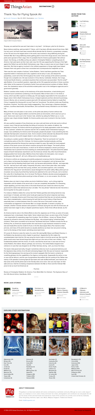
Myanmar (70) (8, 372)
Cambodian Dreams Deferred (85, 33)
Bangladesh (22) (76, 359)
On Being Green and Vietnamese (85, 60)
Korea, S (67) (74, 367)
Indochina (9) (52, 363)
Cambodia (83, 36)
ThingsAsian (8, 1)
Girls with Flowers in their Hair (85, 47)
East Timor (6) (8, 363)
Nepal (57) (29, 372)
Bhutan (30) (7, 361)
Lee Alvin (39, 295)
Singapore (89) (30, 374)
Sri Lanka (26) (52, 374)
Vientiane (41, 18)
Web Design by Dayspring (82, 410)
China (13, 329)
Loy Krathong (84, 21)
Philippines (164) (76, 372)
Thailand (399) (30, 376)
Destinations (45, 6)
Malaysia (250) (75, 368)
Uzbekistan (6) (8, 378)
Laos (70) (29, 368)
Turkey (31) (52, 376)
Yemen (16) (52, 378)
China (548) (74, 361)
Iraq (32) (28, 365)
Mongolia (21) (52, 370)
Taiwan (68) (7, 376)
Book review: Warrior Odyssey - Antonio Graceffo (63, 290)
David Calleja (62, 297)
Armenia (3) (29, 359)
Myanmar (15, 294)
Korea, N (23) (52, 367)
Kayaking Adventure (15, 289)
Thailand (83, 23)
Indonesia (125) (75, 363)
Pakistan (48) (52, 372)
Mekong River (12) (31, 370)
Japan (36, 352)
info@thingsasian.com (29, 400)
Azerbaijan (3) (53, 359)
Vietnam (82, 64)
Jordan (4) (7, 367)
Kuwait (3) (6, 368)
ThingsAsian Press (19, 1)
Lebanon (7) (52, 368)
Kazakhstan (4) (30, 367)
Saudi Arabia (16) (8, 374)
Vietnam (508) (30, 378)
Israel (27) (51, 365)
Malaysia (14, 352)
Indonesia (83, 51)
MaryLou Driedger (18, 295)
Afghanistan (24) (8, 359)
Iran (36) (6, 365)
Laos (36, 18)
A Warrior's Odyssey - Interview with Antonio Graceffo (85, 291)
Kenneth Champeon (11, 18)
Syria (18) (73, 374)
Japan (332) (74, 365)
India (81, 329)
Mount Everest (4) (76, 370)
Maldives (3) (7, 370)
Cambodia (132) (53, 361)
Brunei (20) (29, 361)
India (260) (29, 363)
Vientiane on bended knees (39, 289)
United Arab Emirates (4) (78, 376)
